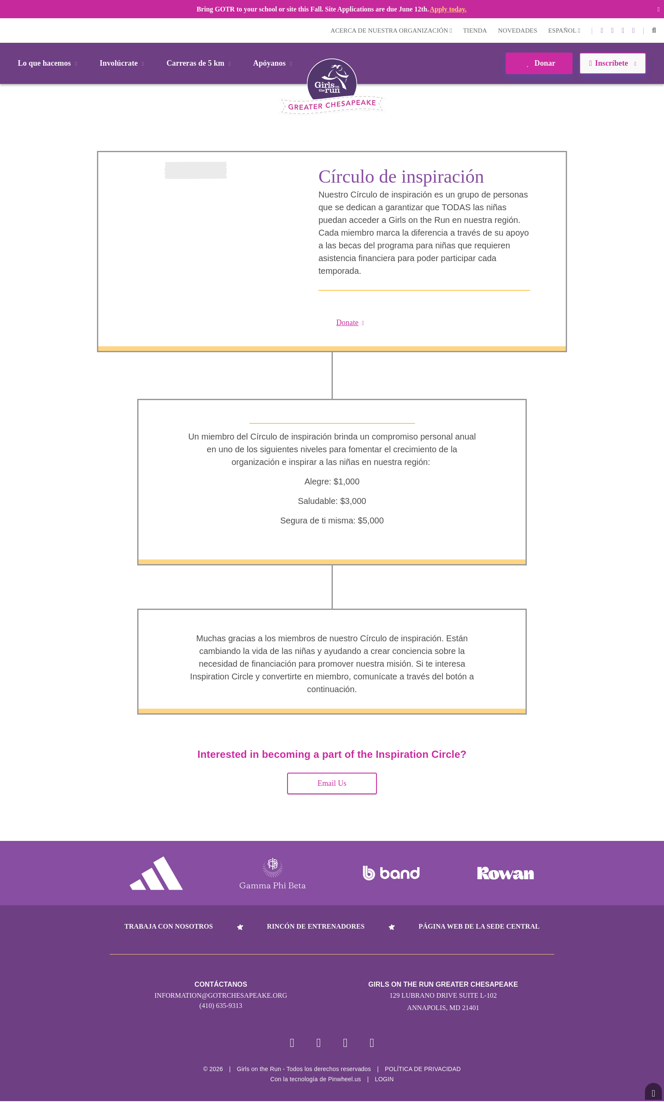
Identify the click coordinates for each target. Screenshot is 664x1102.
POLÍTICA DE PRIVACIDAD (423, 1069)
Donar (539, 63)
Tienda (475, 30)
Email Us (332, 783)
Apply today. (448, 9)
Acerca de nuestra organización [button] (391, 30)
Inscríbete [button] (612, 63)
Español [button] (564, 30)
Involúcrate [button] (123, 63)
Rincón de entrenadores (316, 926)
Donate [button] (350, 322)
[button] (654, 30)
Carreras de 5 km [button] (200, 63)
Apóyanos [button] (274, 63)
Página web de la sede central (479, 926)
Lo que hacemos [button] (49, 63)
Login (8, 30)
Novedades (517, 30)
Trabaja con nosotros (169, 926)
